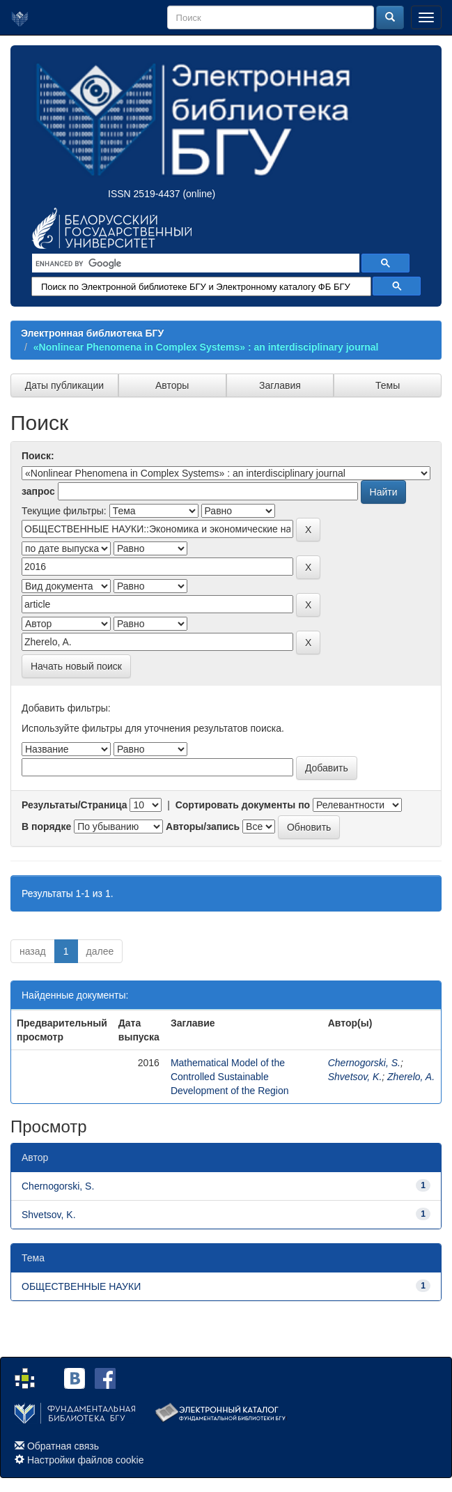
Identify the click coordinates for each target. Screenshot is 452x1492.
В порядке (46, 826)
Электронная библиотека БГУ (92, 333)
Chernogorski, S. (364, 1062)
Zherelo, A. (411, 1076)
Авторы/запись (203, 826)
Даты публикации (64, 385)
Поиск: (38, 455)
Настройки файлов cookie (85, 1460)
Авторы (172, 385)
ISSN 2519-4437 (144, 193)
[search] (194, 263)
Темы (387, 385)
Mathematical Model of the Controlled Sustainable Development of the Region (230, 1076)
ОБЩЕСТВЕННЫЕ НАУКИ (81, 1286)
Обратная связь (63, 1446)
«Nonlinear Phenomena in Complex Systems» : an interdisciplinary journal (206, 347)
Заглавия (280, 385)
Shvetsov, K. (355, 1076)
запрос (38, 491)
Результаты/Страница (74, 804)
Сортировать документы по (243, 804)
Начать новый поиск (76, 666)
